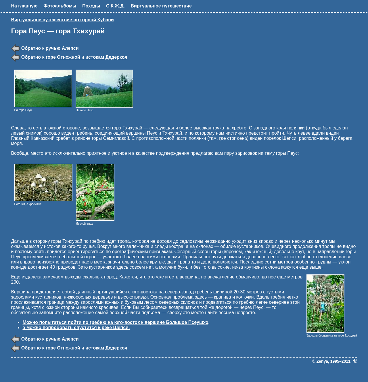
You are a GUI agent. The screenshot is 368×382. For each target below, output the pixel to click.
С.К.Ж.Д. (115, 5)
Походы (91, 5)
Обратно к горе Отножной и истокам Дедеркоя (74, 57)
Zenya (322, 361)
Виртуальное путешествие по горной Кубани (62, 19)
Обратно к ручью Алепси (50, 48)
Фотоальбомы (59, 5)
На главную (24, 5)
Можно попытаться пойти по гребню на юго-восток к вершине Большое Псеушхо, (115, 322)
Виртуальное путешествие (161, 5)
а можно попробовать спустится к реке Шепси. (76, 327)
